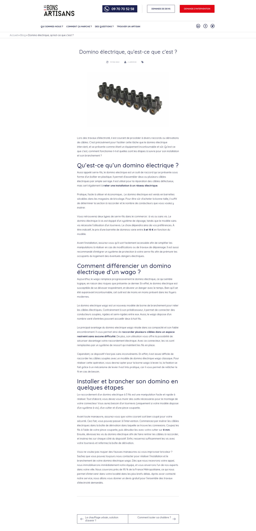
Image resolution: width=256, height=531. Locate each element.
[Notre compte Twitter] (213, 26)
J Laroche (132, 62)
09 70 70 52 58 (123, 9)
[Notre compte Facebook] (205, 26)
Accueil (14, 35)
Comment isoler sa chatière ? (154, 517)
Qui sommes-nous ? (52, 26)
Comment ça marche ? (79, 26)
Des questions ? (104, 26)
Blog (23, 35)
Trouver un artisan (128, 26)
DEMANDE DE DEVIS (161, 9)
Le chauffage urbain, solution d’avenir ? (101, 519)
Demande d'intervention (197, 9)
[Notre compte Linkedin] (198, 26)
